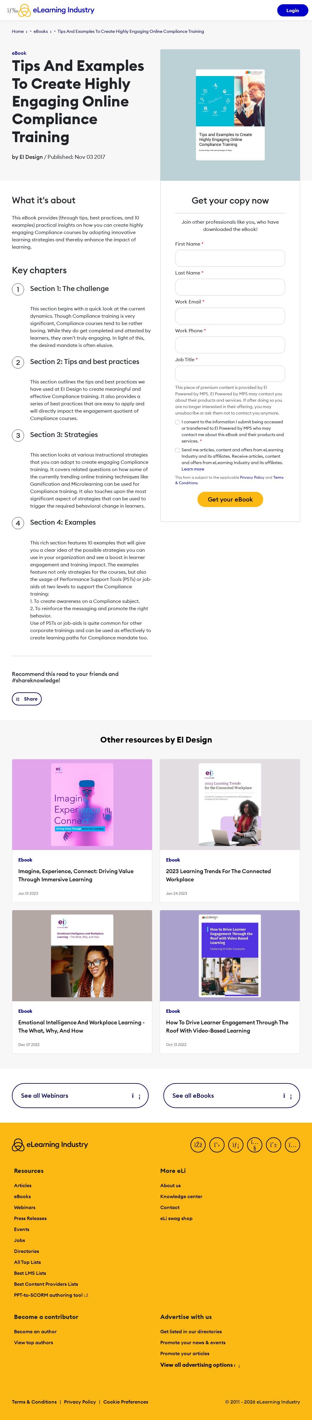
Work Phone (190, 330)
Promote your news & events (192, 1342)
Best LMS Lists (30, 1273)
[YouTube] (254, 1144)
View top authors (33, 1342)
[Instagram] (292, 1144)
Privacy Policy (252, 477)
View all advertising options (199, 1364)
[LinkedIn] (235, 1144)
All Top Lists (27, 1262)
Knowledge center (181, 1196)
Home (18, 31)
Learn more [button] (193, 469)
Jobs (19, 1240)
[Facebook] (198, 1144)
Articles (22, 1185)
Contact (169, 1207)
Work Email (189, 302)
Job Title (186, 359)
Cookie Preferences (125, 1402)
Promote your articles (184, 1353)
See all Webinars (80, 1095)
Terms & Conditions (34, 1402)
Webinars (24, 1207)
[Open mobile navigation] (11, 10)
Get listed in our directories (191, 1331)
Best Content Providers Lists (46, 1284)
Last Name (189, 273)
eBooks (41, 31)
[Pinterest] (273, 1144)
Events (21, 1229)
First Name (189, 244)
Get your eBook (230, 499)
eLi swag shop (176, 1218)
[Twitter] (217, 1144)
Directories (26, 1251)
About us (170, 1185)
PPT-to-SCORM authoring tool (51, 1295)
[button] (27, 698)
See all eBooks (231, 1095)
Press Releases (30, 1218)
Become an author (35, 1331)
